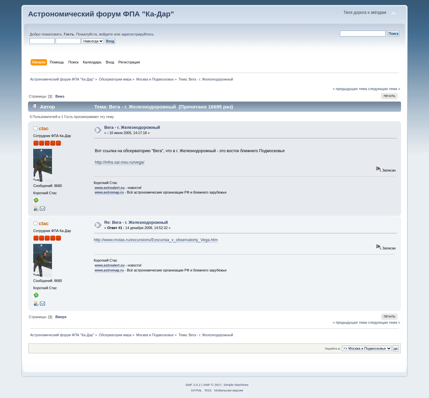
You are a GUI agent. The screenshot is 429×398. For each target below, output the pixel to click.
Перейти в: (333, 348)
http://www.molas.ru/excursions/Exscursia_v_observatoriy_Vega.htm (156, 240)
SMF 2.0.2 (193, 384)
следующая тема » (384, 89)
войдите (106, 34)
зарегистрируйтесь (137, 34)
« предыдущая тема (350, 89)
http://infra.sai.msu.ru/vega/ (119, 162)
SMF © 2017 (212, 384)
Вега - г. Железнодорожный (132, 127)
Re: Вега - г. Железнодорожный (136, 222)
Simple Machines (235, 384)
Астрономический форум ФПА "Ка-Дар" (101, 14)
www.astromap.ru (109, 192)
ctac (44, 128)
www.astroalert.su (110, 188)
